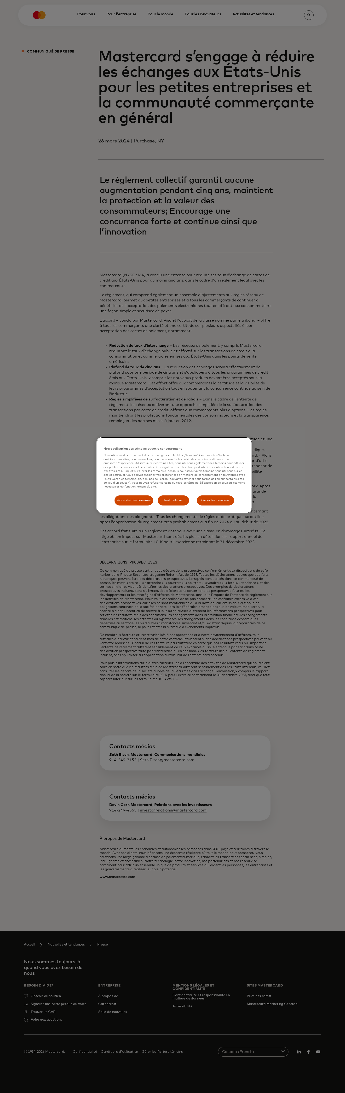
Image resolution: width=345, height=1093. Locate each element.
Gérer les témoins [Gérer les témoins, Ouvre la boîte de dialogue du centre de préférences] (215, 500)
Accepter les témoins (134, 500)
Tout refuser (173, 500)
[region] (174, 475)
